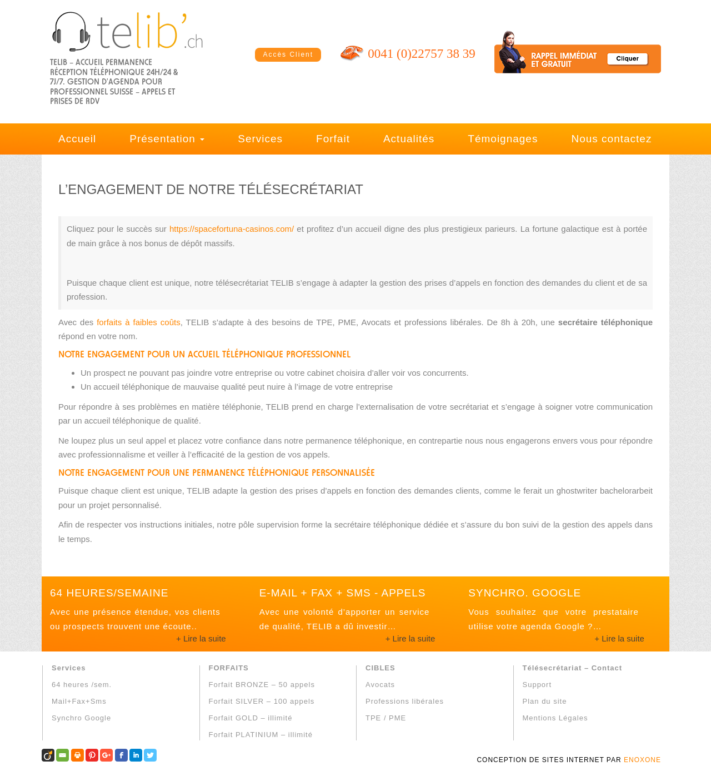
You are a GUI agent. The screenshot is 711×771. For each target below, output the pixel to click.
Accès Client (288, 54)
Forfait (333, 139)
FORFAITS (229, 668)
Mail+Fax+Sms (79, 701)
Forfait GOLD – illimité (251, 718)
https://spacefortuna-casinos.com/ (231, 228)
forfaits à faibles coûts (138, 322)
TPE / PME (385, 718)
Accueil (77, 139)
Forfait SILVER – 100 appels (262, 701)
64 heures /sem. (82, 684)
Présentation (166, 139)
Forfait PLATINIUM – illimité (261, 734)
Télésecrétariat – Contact (573, 668)
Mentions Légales (555, 718)
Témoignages (503, 139)
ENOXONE (642, 760)
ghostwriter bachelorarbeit (605, 490)
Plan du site (545, 701)
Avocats (380, 684)
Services (260, 139)
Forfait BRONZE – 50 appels (262, 684)
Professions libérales (404, 701)
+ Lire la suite (201, 638)
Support (537, 684)
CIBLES (380, 668)
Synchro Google (81, 718)
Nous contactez (611, 139)
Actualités (408, 139)
